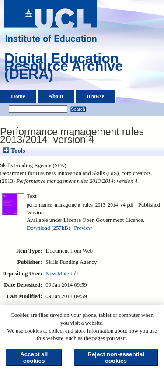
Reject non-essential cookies (115, 357)
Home (18, 96)
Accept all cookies (34, 357)
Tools (14, 150)
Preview (83, 228)
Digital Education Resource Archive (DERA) (63, 68)
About (56, 96)
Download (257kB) (48, 228)
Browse (95, 96)
